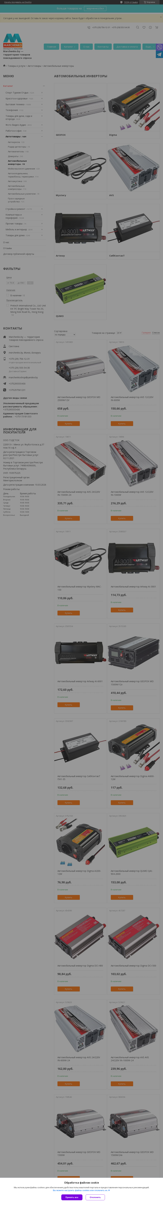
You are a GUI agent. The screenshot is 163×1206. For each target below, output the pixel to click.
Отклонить (95, 1197)
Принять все (71, 1197)
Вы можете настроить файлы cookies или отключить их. (80, 1190)
